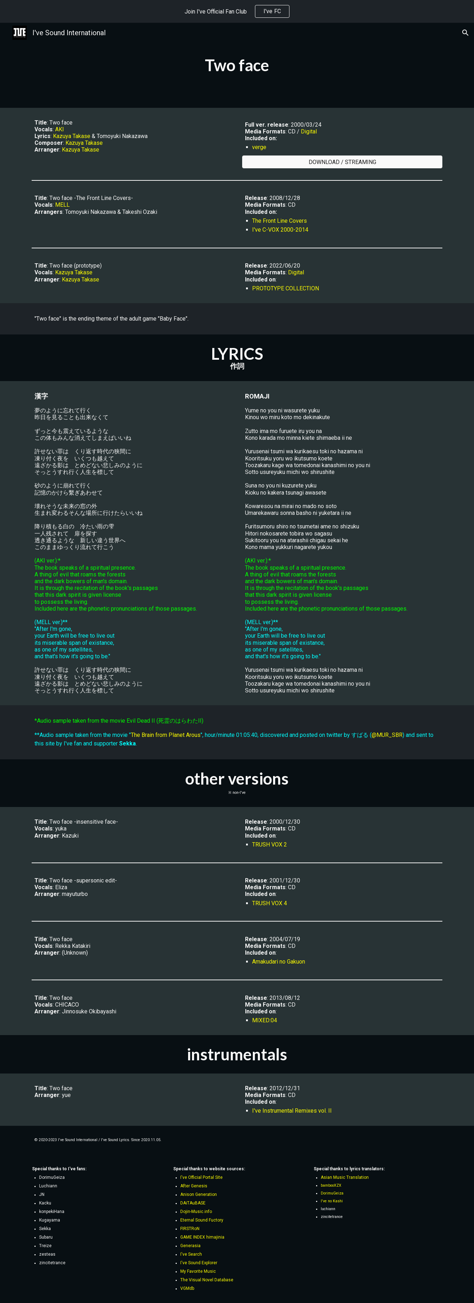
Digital (309, 131)
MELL (62, 204)
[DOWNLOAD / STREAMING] (342, 162)
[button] (465, 32)
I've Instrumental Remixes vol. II (292, 1110)
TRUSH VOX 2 (269, 844)
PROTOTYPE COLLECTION (285, 288)
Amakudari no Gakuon (278, 961)
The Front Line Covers (279, 220)
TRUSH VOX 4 (269, 903)
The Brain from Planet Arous (166, 735)
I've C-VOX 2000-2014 (280, 229)
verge (259, 147)
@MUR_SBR (387, 735)
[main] (237, 65)
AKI (59, 129)
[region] (237, 11)
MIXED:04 (264, 1020)
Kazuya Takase (71, 136)
